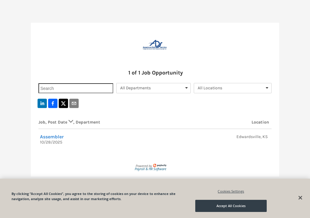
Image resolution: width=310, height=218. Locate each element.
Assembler (52, 137)
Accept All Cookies (231, 205)
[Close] (300, 197)
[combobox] (153, 88)
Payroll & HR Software (150, 169)
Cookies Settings (231, 191)
